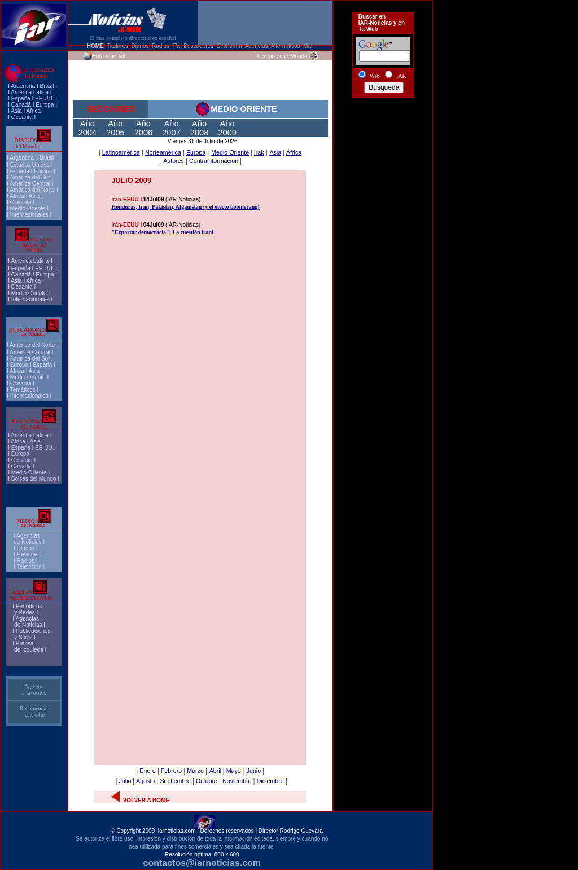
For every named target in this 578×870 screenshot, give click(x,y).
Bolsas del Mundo (33, 479)
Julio (125, 780)
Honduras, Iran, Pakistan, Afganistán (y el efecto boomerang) (185, 207)
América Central (30, 184)
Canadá (21, 105)
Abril (215, 770)
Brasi (46, 86)
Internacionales (29, 215)
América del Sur (30, 177)
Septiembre (175, 780)
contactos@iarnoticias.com (202, 863)
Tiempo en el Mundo (282, 56)
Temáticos (23, 389)
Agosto (145, 780)
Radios (25, 560)
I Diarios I (26, 548)
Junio (254, 770)
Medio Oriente (28, 208)
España (20, 98)
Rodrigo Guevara (301, 831)
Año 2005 (115, 128)
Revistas (27, 554)
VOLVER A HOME (146, 800)
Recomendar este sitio (34, 711)
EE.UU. (44, 98)
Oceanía (22, 117)
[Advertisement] (383, 142)
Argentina (23, 86)
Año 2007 (171, 128)
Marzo (195, 770)
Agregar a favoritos (34, 689)
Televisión (29, 567)
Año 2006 (143, 128)
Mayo (233, 770)
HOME (95, 46)
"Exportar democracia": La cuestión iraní (162, 232)
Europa (45, 105)
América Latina (30, 92)
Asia (16, 111)
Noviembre (237, 780)
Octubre (206, 780)
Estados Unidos (30, 165)
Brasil (47, 158)
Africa (34, 111)
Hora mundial (108, 56)
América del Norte (32, 190)
